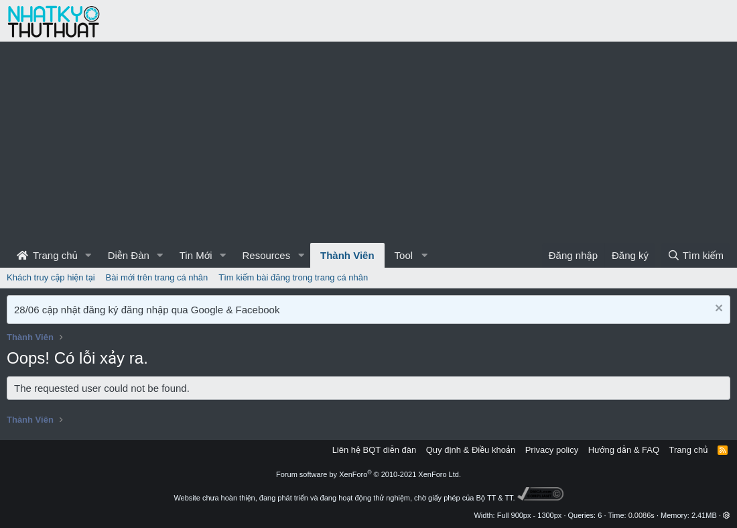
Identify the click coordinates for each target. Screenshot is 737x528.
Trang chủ (47, 255)
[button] (88, 255)
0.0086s (641, 515)
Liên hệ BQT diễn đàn (374, 450)
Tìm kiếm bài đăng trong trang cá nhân (293, 277)
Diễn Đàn (128, 255)
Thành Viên (347, 255)
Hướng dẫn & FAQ (623, 450)
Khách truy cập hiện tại (51, 277)
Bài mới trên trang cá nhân (157, 277)
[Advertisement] (368, 142)
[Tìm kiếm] (695, 255)
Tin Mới (196, 255)
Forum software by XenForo (368, 474)
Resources (266, 255)
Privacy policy (551, 450)
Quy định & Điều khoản (470, 450)
